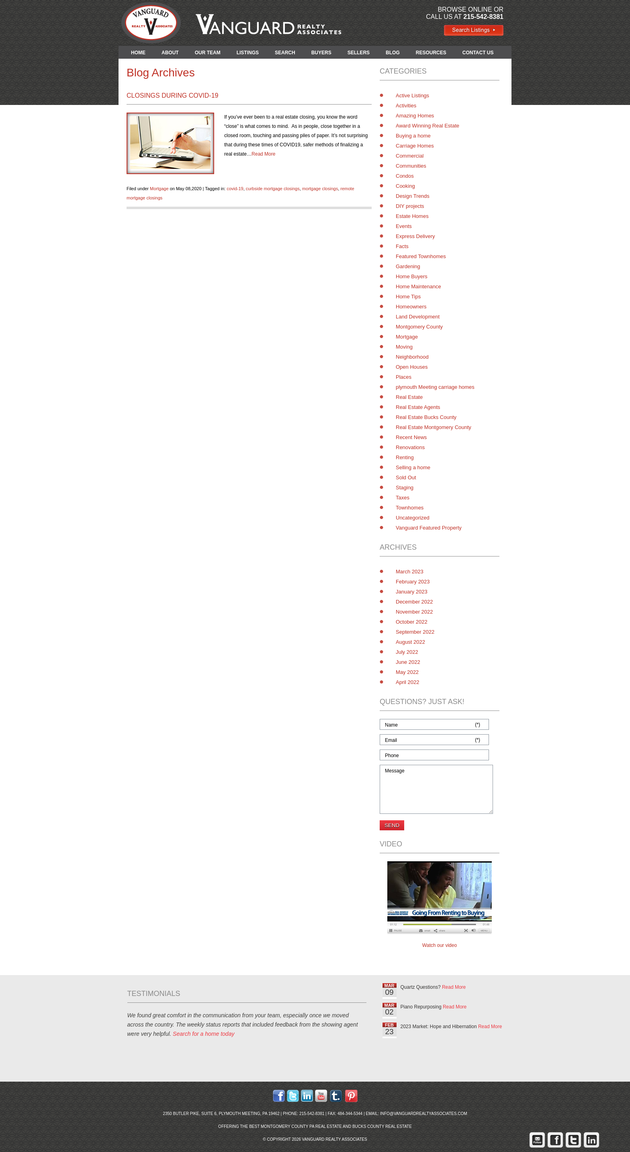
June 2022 (408, 662)
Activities (406, 106)
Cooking (405, 186)
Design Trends (413, 196)
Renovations (410, 447)
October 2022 (412, 622)
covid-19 (235, 188)
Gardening (408, 266)
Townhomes (409, 508)
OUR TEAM (208, 52)
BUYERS (321, 52)
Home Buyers (412, 276)
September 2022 (415, 632)
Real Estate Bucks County (426, 417)
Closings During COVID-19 (172, 95)
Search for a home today (203, 1034)
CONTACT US (478, 52)
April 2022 (407, 682)
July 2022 (407, 652)
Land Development (418, 317)
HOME (138, 52)
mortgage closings (320, 188)
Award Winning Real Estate (427, 126)
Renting (405, 457)
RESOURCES (431, 52)
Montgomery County (419, 327)
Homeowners (411, 307)
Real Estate (409, 397)
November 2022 (414, 612)
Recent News (411, 437)
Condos (405, 176)
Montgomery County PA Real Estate (301, 1126)
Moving (404, 347)
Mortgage (159, 188)
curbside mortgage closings (273, 188)
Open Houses (412, 367)
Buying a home (413, 136)
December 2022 (414, 602)
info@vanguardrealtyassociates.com (423, 1113)
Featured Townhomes (421, 256)
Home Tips (408, 297)
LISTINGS (248, 52)
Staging (404, 488)
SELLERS (359, 52)
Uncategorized (413, 518)
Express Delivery (415, 236)
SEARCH (285, 52)
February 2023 (413, 582)
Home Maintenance (418, 286)
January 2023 (412, 592)
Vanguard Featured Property (429, 528)
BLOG (393, 52)
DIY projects (410, 206)
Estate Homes (412, 216)
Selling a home (413, 467)
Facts (402, 246)
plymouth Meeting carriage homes (435, 387)
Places (403, 377)
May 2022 (407, 672)
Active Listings (412, 95)
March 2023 (409, 572)
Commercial (409, 156)
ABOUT (170, 52)
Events (404, 226)
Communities (411, 166)
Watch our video (439, 945)
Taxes (402, 498)
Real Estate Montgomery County (433, 427)
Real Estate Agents (418, 407)
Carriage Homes (415, 146)
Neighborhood (412, 357)
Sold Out (406, 477)
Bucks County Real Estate (382, 1126)
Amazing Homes (415, 116)
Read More (263, 154)
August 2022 (410, 642)
